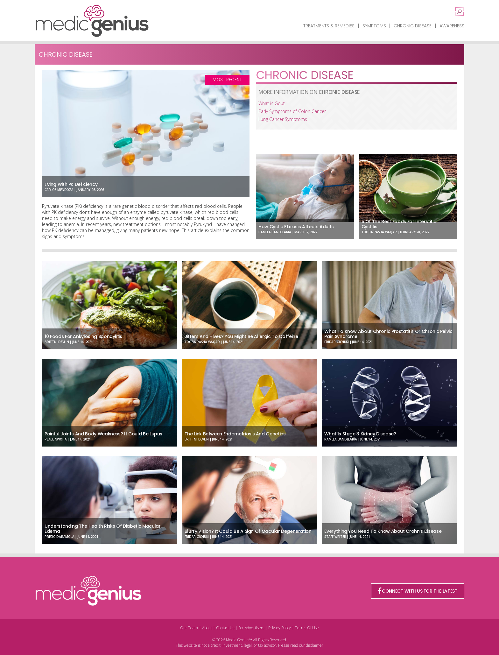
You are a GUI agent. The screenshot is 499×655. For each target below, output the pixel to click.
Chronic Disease (413, 26)
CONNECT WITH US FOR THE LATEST (418, 591)
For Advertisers (251, 627)
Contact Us (225, 627)
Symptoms (374, 26)
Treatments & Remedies (329, 26)
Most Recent (227, 79)
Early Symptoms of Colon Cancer (292, 111)
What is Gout (271, 103)
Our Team (189, 627)
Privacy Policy (279, 627)
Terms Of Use (307, 627)
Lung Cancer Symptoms (282, 119)
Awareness (451, 26)
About (207, 627)
